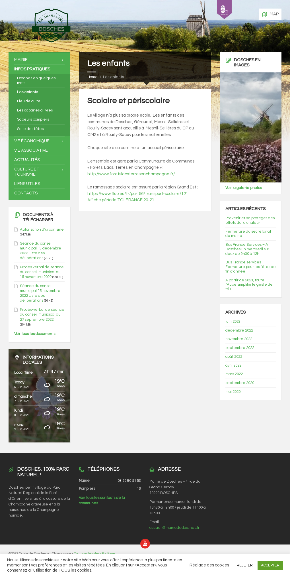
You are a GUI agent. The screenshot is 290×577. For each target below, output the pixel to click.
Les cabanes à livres (35, 110)
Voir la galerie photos (243, 188)
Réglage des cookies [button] (209, 565)
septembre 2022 (239, 348)
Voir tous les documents (34, 334)
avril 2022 (233, 365)
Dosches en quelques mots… (36, 80)
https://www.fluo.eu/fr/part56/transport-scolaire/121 (138, 194)
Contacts (26, 193)
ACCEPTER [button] (270, 565)
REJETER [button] (245, 565)
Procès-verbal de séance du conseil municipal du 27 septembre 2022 (42, 314)
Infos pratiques (32, 69)
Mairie (21, 60)
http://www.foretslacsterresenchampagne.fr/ (131, 174)
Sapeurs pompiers (33, 119)
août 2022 (233, 357)
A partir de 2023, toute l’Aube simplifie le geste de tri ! (249, 284)
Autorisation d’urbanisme (42, 229)
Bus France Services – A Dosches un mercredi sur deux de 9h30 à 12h (247, 249)
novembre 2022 (238, 339)
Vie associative (31, 150)
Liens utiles (27, 184)
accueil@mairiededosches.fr (174, 528)
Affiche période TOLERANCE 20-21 (120, 200)
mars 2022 (234, 374)
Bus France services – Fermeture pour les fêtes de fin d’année (250, 266)
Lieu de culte (28, 101)
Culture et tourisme (26, 171)
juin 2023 (232, 322)
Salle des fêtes (30, 129)
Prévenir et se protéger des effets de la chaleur (250, 220)
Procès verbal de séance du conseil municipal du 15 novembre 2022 (42, 272)
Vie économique (32, 141)
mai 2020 (232, 392)
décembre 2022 (239, 330)
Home (92, 77)
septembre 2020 (239, 383)
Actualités (27, 160)
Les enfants (27, 92)
